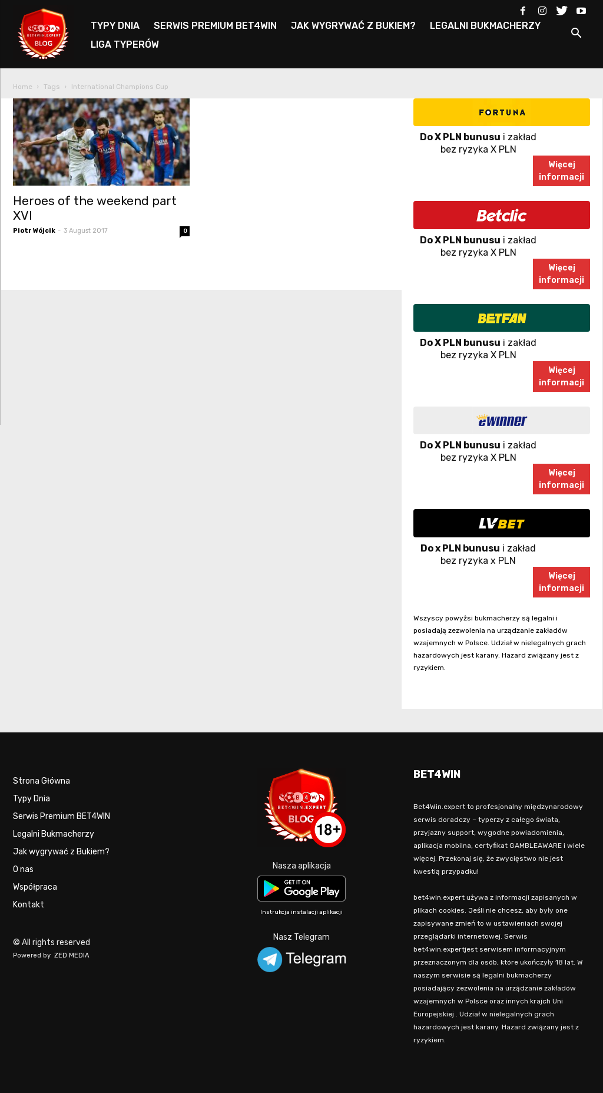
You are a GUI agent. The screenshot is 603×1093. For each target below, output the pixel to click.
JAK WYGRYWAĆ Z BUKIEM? (353, 25)
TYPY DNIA (115, 25)
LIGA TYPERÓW (125, 44)
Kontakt (28, 905)
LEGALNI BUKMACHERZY (485, 25)
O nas (23, 869)
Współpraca (35, 887)
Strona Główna (41, 781)
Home (22, 86)
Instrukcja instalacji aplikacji (301, 912)
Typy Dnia (31, 799)
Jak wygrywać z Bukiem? (61, 852)
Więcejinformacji (561, 171)
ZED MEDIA (72, 955)
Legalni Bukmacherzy (53, 834)
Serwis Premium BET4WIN (61, 816)
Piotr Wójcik (34, 231)
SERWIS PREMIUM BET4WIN (215, 25)
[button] (576, 35)
